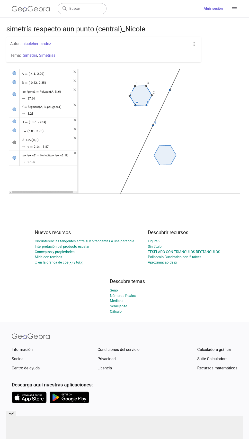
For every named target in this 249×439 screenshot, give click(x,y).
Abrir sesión (213, 9)
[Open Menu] (234, 9)
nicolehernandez (37, 43)
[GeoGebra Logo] (31, 9)
